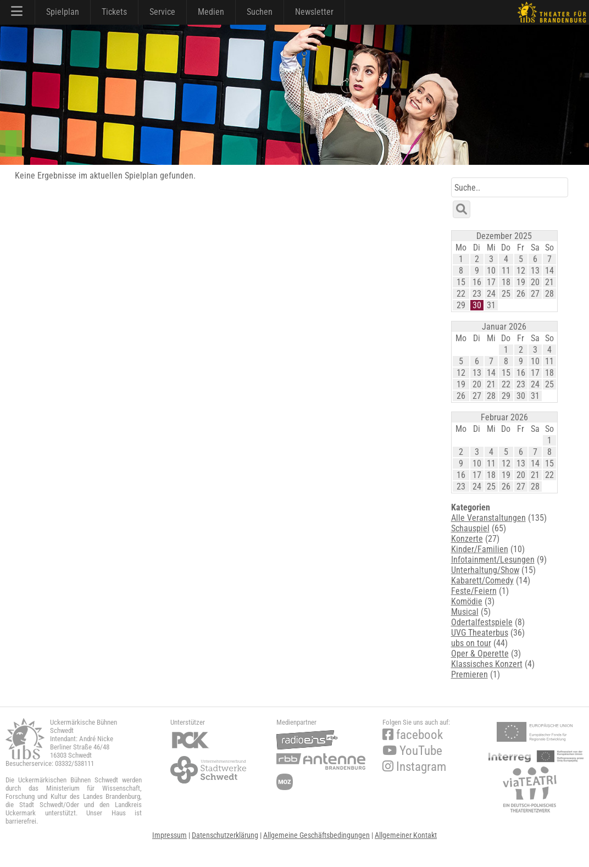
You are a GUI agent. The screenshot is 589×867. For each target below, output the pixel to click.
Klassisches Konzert (487, 664)
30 (477, 305)
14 (549, 270)
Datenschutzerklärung (225, 835)
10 (491, 270)
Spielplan (62, 12)
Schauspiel (470, 528)
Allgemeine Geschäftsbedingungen (316, 835)
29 (461, 305)
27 (535, 293)
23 (477, 293)
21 (549, 282)
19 (520, 282)
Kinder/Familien (479, 549)
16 (477, 282)
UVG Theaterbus (479, 632)
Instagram (414, 766)
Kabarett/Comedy (482, 580)
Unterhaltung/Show (485, 570)
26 (520, 293)
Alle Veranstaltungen (488, 518)
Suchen (260, 12)
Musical (465, 612)
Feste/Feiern (474, 591)
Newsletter (314, 12)
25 (506, 293)
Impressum (169, 835)
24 (491, 293)
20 (535, 282)
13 (535, 270)
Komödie (466, 601)
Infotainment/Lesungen (493, 559)
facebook (412, 734)
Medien (211, 12)
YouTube (412, 750)
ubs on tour (471, 643)
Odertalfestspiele (482, 622)
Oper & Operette (480, 653)
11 (506, 270)
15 (461, 282)
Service (162, 12)
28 (549, 293)
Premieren (469, 674)
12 (520, 270)
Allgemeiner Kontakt (406, 835)
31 (491, 305)
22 (461, 293)
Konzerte (467, 538)
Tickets (114, 12)
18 (506, 282)
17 (491, 282)
